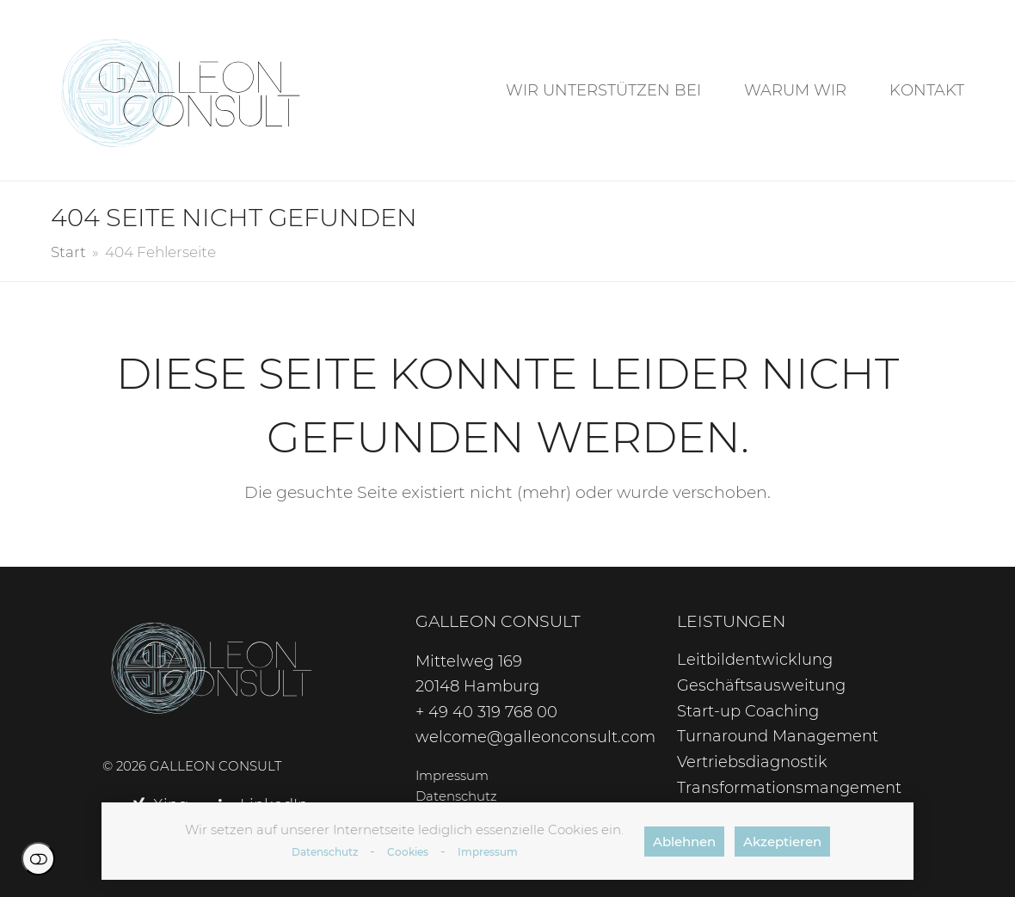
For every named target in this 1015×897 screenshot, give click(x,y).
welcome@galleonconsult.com (535, 737)
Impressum (488, 851)
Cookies (407, 851)
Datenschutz (325, 851)
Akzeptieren (782, 841)
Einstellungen (38, 858)
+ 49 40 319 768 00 (486, 712)
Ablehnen (684, 841)
